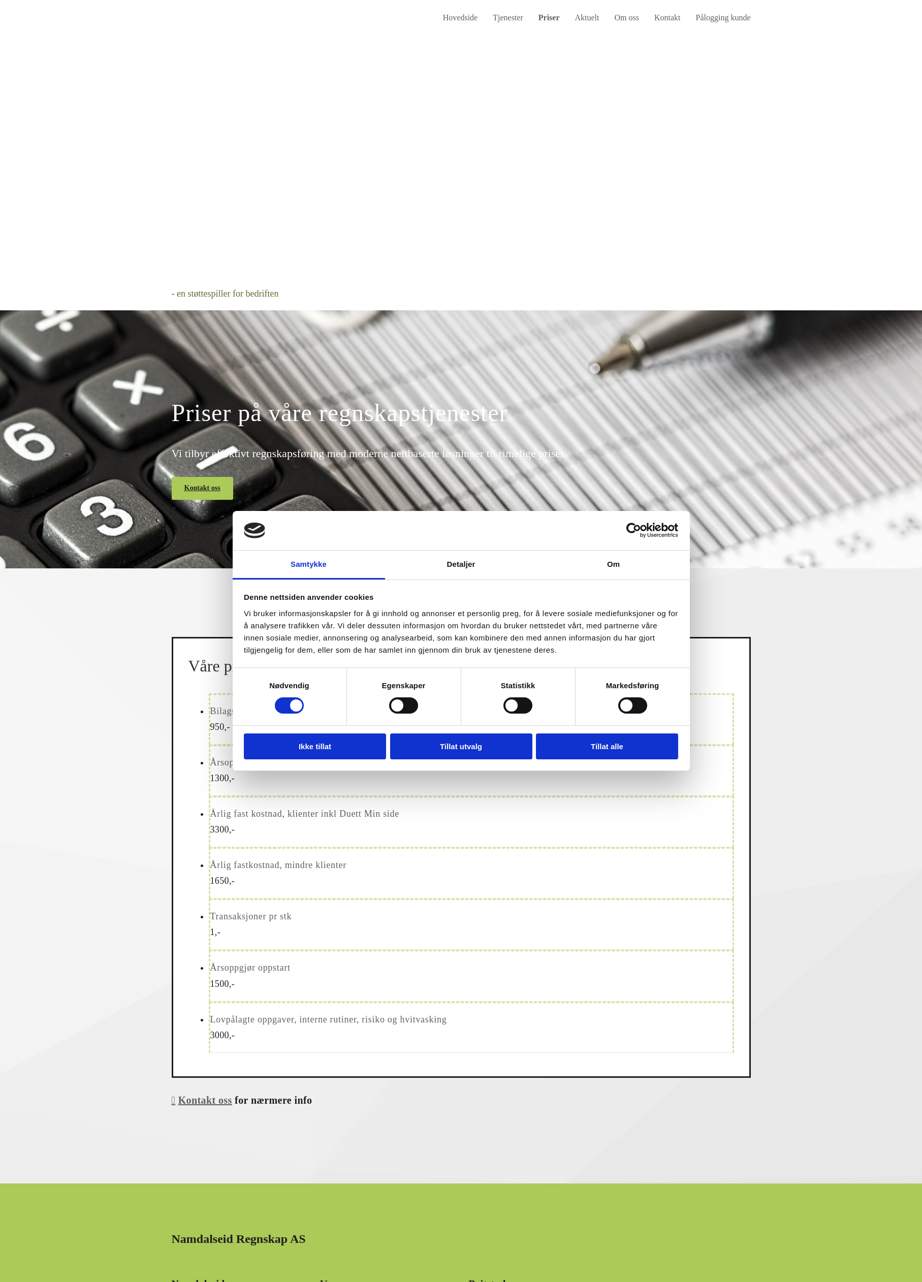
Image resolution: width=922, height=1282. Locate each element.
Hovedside (460, 17)
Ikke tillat (315, 746)
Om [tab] (613, 564)
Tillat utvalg (461, 746)
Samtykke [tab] (309, 564)
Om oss (627, 17)
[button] (202, 488)
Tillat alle (607, 746)
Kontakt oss (205, 1100)
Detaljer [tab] (461, 564)
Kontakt (667, 17)
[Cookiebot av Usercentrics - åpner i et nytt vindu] (633, 530)
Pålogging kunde (723, 17)
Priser (549, 17)
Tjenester (508, 17)
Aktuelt (587, 17)
